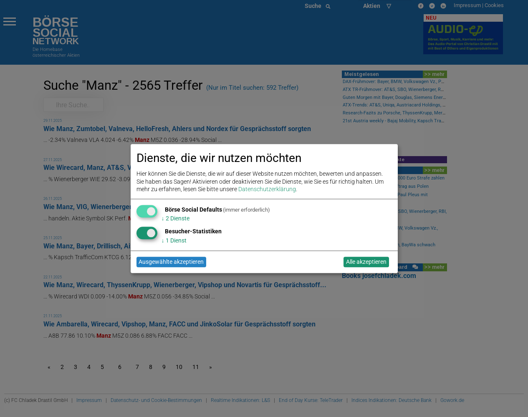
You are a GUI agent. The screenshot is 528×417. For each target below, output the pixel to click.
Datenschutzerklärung (267, 189)
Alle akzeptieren (366, 262)
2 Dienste (175, 218)
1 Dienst (174, 240)
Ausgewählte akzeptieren (171, 262)
